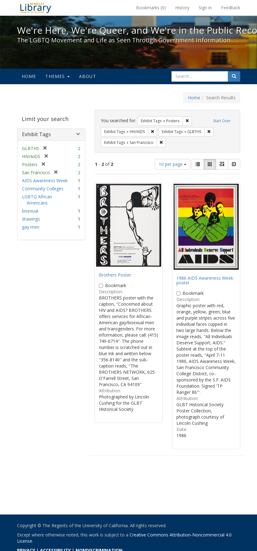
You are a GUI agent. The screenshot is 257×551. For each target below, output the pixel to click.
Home (29, 76)
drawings (31, 219)
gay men (30, 227)
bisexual (30, 211)
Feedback (230, 8)
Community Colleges (43, 189)
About (87, 76)
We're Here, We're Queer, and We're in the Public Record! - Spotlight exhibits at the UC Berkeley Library (35, 7)
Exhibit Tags (36, 134)
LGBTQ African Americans (37, 200)
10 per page (172, 164)
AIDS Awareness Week (45, 180)
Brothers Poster (115, 275)
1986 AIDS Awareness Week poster (204, 280)
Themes (57, 76)
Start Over (222, 120)
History (182, 8)
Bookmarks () (151, 8)
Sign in (205, 8)
